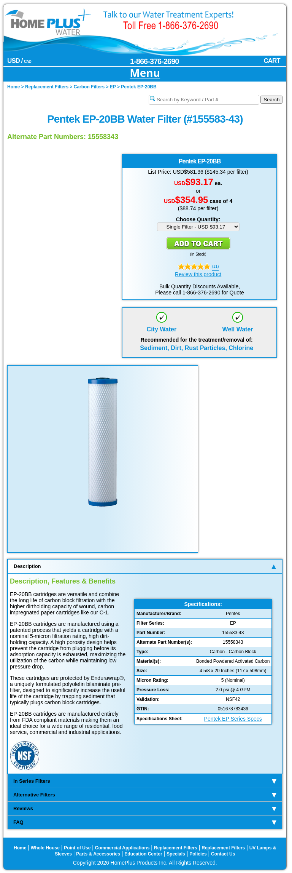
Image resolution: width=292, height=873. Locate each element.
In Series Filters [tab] (144, 781)
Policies (197, 854)
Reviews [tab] (144, 808)
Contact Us (223, 854)
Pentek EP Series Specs (233, 719)
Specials (176, 854)
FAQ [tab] (144, 822)
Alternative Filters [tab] (144, 795)
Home (20, 848)
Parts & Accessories (98, 854)
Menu (145, 73)
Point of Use (77, 848)
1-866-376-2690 (154, 61)
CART (271, 60)
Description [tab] (145, 566)
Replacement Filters (175, 848)
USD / (19, 60)
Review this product (198, 274)
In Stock (198, 254)
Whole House (45, 848)
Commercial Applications (122, 848)
